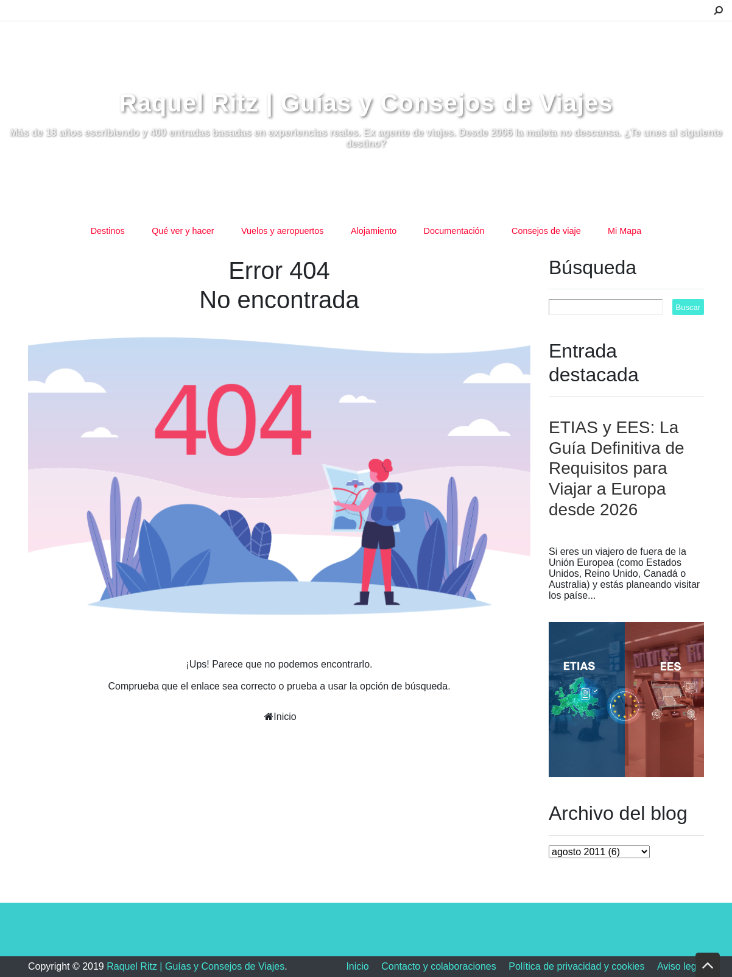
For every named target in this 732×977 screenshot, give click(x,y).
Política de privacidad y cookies (576, 966)
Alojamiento (373, 231)
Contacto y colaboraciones (438, 966)
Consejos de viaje (546, 231)
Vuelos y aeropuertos (282, 231)
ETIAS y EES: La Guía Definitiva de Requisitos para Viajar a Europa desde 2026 (616, 468)
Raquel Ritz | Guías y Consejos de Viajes (366, 103)
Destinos (108, 231)
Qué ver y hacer (183, 231)
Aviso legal (680, 966)
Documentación (454, 231)
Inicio (284, 716)
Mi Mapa (624, 231)
